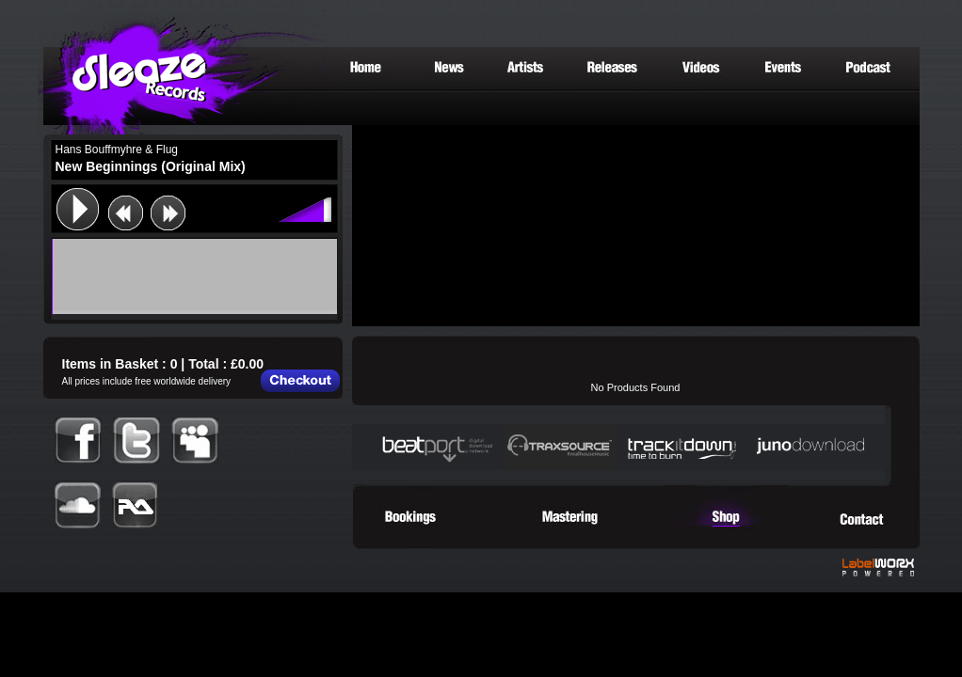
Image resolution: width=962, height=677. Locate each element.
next (168, 213)
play (77, 208)
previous (125, 213)
